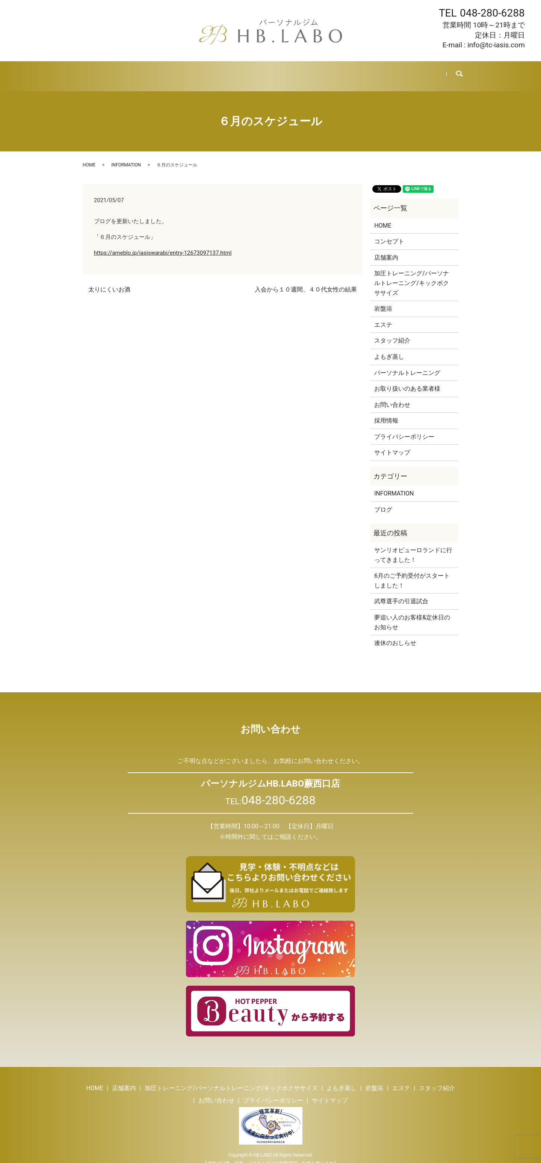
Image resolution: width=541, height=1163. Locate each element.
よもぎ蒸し (206, 71)
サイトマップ (392, 443)
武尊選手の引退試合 (401, 592)
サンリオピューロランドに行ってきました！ (413, 546)
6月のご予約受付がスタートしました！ (412, 571)
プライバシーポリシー (404, 427)
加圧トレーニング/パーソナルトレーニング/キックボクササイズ (411, 274)
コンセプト (389, 232)
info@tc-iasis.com (496, 45)
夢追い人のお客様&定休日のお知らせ (412, 613)
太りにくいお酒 (109, 280)
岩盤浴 (240, 71)
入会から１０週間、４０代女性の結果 (306, 280)
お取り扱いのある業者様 (407, 379)
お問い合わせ (412, 71)
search (454, 71)
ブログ (341, 71)
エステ (268, 71)
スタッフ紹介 (305, 71)
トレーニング (164, 71)
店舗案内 (124, 71)
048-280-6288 (492, 13)
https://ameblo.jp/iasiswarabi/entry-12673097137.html (163, 243)
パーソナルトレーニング (407, 363)
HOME (94, 71)
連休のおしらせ (395, 633)
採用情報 (372, 71)
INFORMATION (126, 156)
